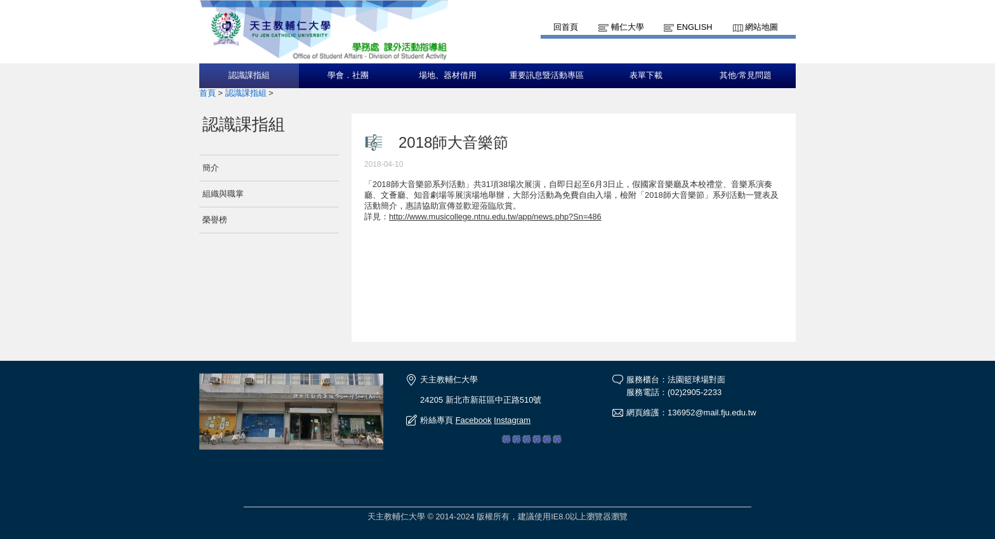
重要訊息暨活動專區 (547, 75)
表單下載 (645, 75)
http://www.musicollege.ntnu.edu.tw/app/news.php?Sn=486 (495, 216)
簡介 (210, 167)
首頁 (207, 93)
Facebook (474, 420)
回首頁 (565, 27)
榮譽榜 (214, 219)
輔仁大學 (627, 27)
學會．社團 (348, 75)
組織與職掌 (223, 193)
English (694, 27)
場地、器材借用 (448, 75)
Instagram (512, 420)
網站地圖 (761, 27)
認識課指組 (249, 75)
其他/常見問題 (746, 75)
